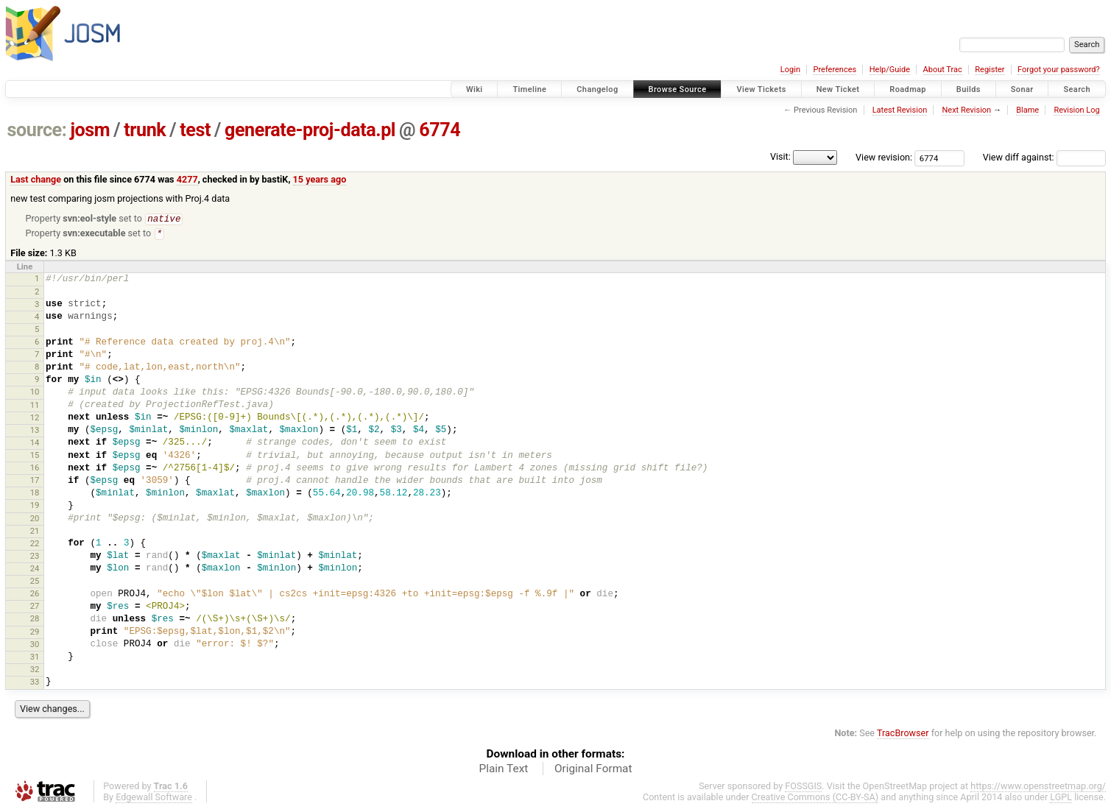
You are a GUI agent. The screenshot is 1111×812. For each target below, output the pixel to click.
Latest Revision (900, 110)
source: (37, 130)
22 (35, 545)
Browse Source (678, 89)
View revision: (884, 157)
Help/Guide (890, 69)
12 (35, 419)
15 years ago (320, 179)
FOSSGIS (803, 787)
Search (1076, 89)
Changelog (597, 89)
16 (35, 469)
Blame (1027, 110)
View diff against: (1044, 157)
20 (35, 520)
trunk (145, 130)
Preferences (834, 69)
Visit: (780, 156)
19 (35, 506)
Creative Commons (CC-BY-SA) (815, 798)
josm (90, 130)
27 (35, 607)
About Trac (942, 69)
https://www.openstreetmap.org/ (1038, 787)
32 (35, 671)
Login (790, 69)
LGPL (1061, 798)
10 (35, 393)
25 (35, 582)
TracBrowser (903, 734)
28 (35, 620)
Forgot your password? (1058, 69)
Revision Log (1076, 110)
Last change (35, 179)
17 (35, 481)
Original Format (593, 770)
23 (35, 557)
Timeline (529, 89)
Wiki (474, 89)
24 (35, 570)
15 (35, 456)
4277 (187, 179)
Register (989, 69)
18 (35, 494)
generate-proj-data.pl (310, 130)
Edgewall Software (154, 798)
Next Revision (966, 110)
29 (35, 633)
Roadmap (907, 89)
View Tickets (761, 89)
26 (35, 595)
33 (35, 683)
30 (35, 645)
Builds (968, 89)
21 (35, 532)
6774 (439, 130)
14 (35, 444)
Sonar (1022, 89)
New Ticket (838, 89)
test (195, 130)
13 (35, 431)
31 (35, 658)
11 (35, 406)
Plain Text (503, 770)
